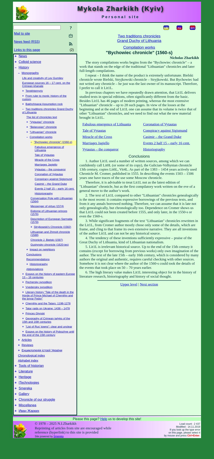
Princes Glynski (35, 323)
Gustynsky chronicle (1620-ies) (50, 251)
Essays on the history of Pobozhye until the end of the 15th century (48, 345)
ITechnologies (29, 398)
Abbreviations (34, 276)
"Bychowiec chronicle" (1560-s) (53, 148)
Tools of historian (31, 380)
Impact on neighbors (42, 256)
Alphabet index (28, 374)
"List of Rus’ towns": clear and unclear (48, 337)
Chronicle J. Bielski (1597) (47, 246)
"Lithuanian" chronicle (43, 137)
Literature (26, 386)
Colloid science (30, 63)
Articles (27, 352)
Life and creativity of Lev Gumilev (42, 80)
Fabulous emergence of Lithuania (107, 124)
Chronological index (31, 369)
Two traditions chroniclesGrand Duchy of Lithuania (139, 38)
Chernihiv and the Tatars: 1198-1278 (47, 313)
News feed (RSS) (27, 41)
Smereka (25, 405)
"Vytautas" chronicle (42, 126)
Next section (149, 284)
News (23, 57)
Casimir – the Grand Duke (51, 190)
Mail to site (22, 33)
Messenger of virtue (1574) (47, 212)
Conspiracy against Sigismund (53, 185)
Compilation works (41, 142)
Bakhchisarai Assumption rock (44, 107)
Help (103, 438)
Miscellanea (27, 424)
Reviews (27, 358)
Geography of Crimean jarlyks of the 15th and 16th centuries (46, 331)
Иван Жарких (29, 430)
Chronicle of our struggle (37, 417)
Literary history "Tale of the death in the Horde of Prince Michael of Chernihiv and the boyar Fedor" (48, 304)
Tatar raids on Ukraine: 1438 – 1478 (47, 318)
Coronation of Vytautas (49, 180)
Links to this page (27, 50)
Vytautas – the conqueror (50, 175)
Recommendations (38, 266)
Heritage (25, 392)
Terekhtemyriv (34, 93)
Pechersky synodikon (38, 290)
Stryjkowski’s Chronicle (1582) (52, 233)
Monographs (30, 75)
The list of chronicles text (41, 121)
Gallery (24, 411)
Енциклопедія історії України (42, 364)
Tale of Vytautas (44, 161)
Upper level (128, 284)
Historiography (44, 199)
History (24, 69)
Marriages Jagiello (46, 170)
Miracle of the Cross (47, 166)
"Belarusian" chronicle (43, 132)
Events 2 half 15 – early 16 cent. (54, 194)
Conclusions (34, 261)
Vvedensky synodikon (38, 295)
